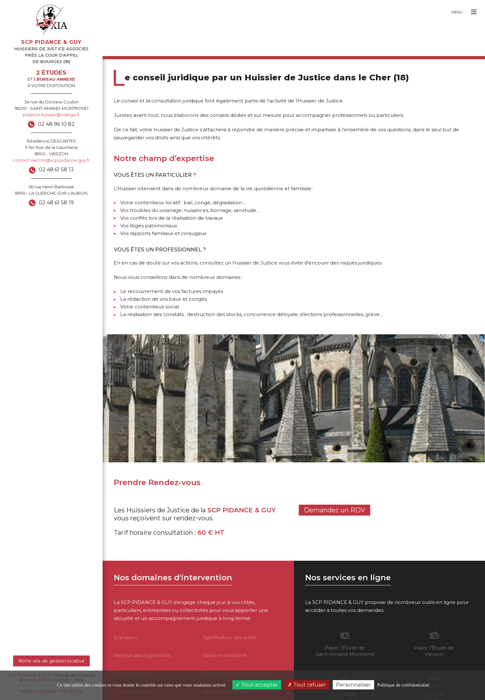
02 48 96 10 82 (56, 124)
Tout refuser (307, 685)
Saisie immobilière (225, 655)
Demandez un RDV (334, 510)
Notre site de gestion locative (51, 661)
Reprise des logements (142, 655)
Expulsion (125, 637)
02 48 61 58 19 (56, 202)
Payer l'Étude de (345, 643)
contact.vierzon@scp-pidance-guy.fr (51, 160)
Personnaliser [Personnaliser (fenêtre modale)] (353, 685)
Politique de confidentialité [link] (403, 685)
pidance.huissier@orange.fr (51, 114)
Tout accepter (257, 685)
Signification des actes (229, 637)
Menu (457, 12)
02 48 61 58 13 (56, 170)
